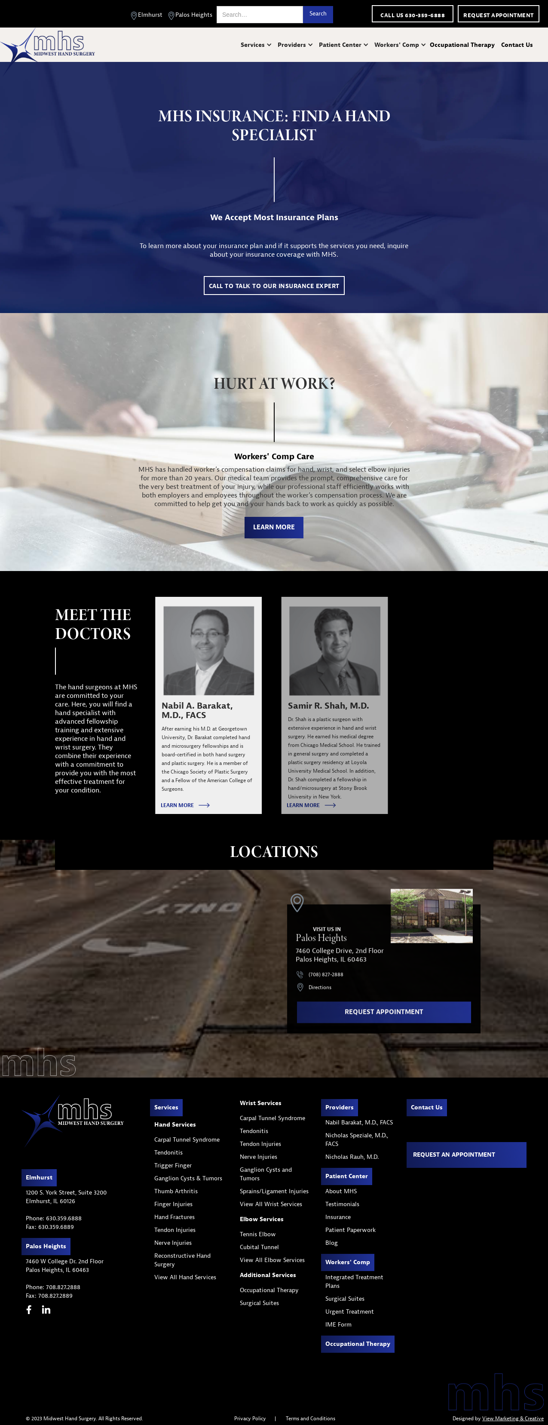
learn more (274, 527)
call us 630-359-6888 (412, 15)
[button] (257, 45)
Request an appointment (454, 1154)
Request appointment (498, 15)
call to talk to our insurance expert (274, 286)
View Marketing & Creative (513, 1418)
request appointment (383, 1017)
